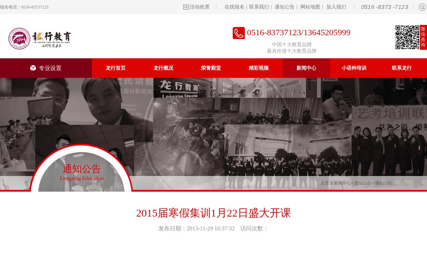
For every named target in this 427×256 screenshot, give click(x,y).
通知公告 (285, 7)
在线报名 (234, 7)
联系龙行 (402, 68)
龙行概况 (163, 68)
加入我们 (336, 7)
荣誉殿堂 (211, 68)
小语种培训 (354, 68)
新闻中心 (306, 68)
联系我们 (259, 7)
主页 (325, 183)
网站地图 (310, 7)
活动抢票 (200, 7)
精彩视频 (259, 68)
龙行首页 (116, 68)
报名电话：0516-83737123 (24, 7)
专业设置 (46, 68)
